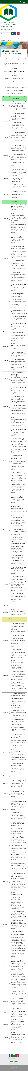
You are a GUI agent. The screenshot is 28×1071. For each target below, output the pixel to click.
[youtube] (17, 1055)
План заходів (17, 38)
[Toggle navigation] (22, 2)
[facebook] (10, 1055)
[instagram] (14, 1055)
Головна (2, 38)
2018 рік (23, 38)
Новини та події (9, 38)
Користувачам (14, 1061)
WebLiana (18, 1068)
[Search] (5, 33)
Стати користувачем (14, 1063)
